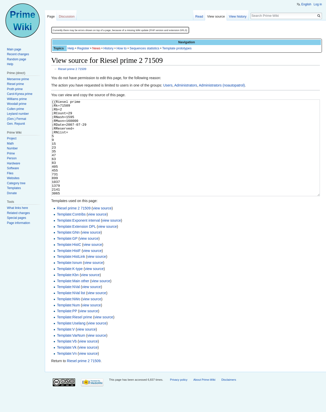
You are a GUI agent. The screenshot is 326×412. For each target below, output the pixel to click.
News (96, 48)
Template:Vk (66, 366)
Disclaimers (228, 398)
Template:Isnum (69, 282)
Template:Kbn (68, 294)
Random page (16, 59)
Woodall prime (16, 104)
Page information (18, 223)
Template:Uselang (71, 342)
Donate (12, 193)
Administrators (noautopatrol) (222, 85)
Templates (14, 188)
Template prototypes (177, 48)
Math (10, 143)
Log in (318, 4)
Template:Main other (73, 300)
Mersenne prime (18, 79)
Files (10, 173)
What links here (17, 208)
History (108, 48)
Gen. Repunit (16, 123)
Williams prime (17, 99)
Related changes (18, 213)
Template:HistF (68, 270)
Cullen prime (15, 109)
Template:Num (68, 324)
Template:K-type (70, 288)
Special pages (16, 218)
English (306, 4)
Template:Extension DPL (76, 246)
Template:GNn (68, 251)
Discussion (67, 16)
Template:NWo (68, 318)
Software (13, 168)
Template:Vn (67, 373)
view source (102, 227)
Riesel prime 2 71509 (72, 68)
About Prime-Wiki (204, 398)
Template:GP (67, 257)
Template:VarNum (71, 354)
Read (199, 16)
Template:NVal (68, 306)
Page (51, 16)
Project (11, 138)
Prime (11, 153)
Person (12, 158)
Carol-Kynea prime (19, 94)
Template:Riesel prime (74, 336)
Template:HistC (69, 264)
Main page (14, 49)
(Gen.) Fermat (16, 119)
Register (83, 48)
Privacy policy (178, 398)
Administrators (185, 85)
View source (216, 16)
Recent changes (18, 54)
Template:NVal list (71, 312)
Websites (13, 178)
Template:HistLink (71, 276)
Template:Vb (67, 360)
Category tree (16, 183)
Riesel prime (15, 84)
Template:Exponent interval (78, 239)
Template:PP (67, 330)
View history (238, 16)
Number (12, 148)
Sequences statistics (144, 48)
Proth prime (15, 89)
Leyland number (18, 114)
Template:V (66, 348)
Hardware (13, 163)
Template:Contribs (71, 233)
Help (70, 48)
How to (121, 48)
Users (168, 85)
